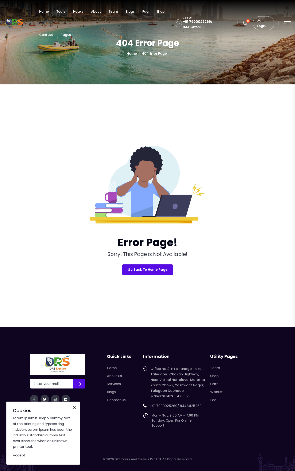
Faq (145, 11)
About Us (114, 376)
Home (44, 11)
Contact (46, 34)
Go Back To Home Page (147, 269)
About (96, 11)
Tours (61, 11)
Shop (160, 11)
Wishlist (216, 392)
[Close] (74, 407)
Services (114, 384)
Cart (214, 384)
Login (261, 22)
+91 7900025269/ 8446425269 (172, 406)
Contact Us (116, 400)
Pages (66, 34)
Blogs (130, 11)
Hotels (78, 11)
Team (113, 11)
